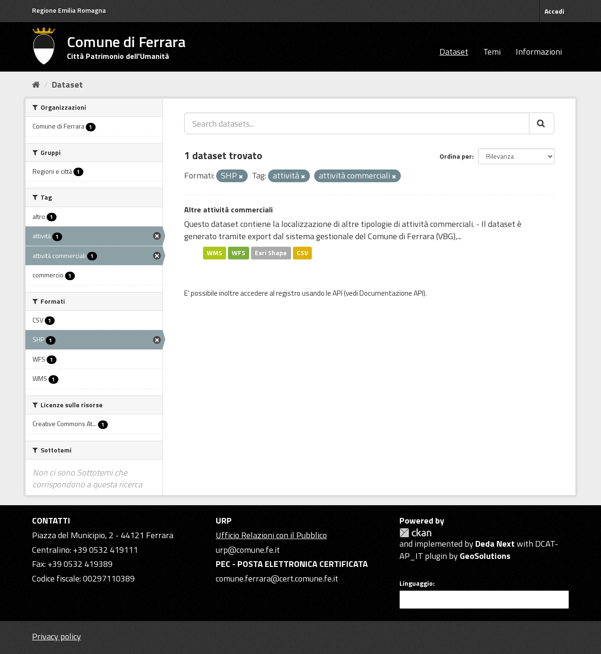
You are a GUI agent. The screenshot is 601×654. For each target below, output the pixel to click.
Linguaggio (416, 583)
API (337, 293)
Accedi (554, 11)
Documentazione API (391, 293)
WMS (214, 253)
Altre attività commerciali (228, 209)
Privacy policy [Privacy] (56, 636)
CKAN (415, 533)
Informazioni (539, 51)
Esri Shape (271, 253)
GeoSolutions (485, 555)
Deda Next (495, 543)
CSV (302, 253)
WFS (238, 253)
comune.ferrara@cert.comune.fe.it (277, 578)
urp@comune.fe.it (248, 549)
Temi (492, 51)
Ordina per (455, 156)
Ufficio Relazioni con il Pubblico (271, 535)
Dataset (453, 51)
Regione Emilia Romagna (69, 10)
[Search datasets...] (356, 123)
